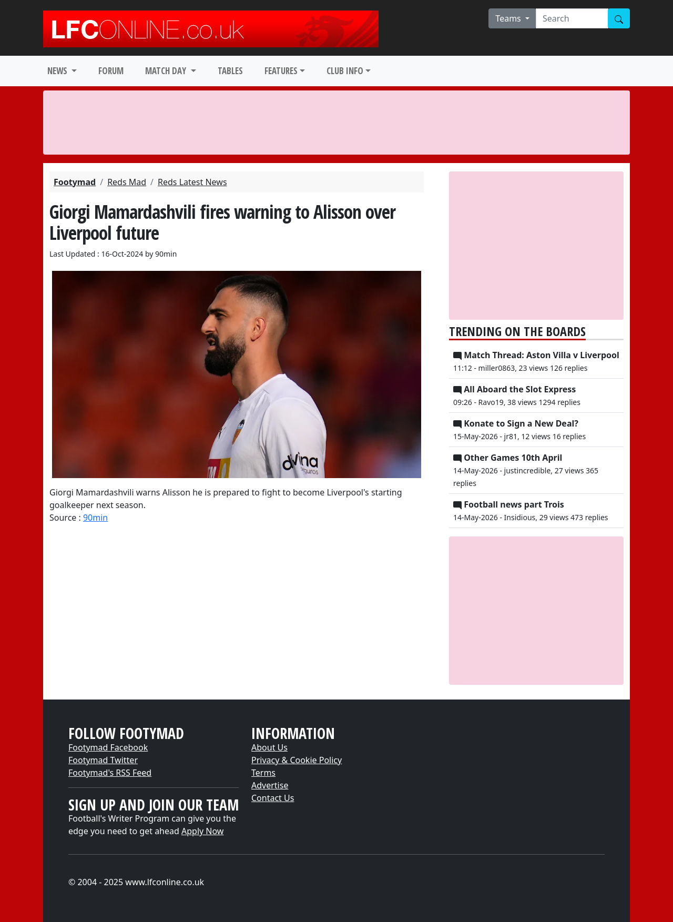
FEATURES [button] (281, 71)
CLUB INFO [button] (345, 71)
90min (95, 517)
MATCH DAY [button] (166, 71)
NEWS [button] (58, 71)
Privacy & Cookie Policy (296, 760)
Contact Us (272, 798)
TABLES (230, 71)
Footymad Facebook (108, 747)
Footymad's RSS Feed (109, 772)
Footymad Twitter (103, 760)
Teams (509, 18)
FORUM (111, 71)
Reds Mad (126, 182)
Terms (263, 772)
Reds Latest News (192, 182)
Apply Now (202, 831)
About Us (269, 747)
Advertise (269, 785)
